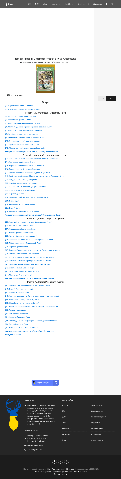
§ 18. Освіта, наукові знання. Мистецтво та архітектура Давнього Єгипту (35, 176)
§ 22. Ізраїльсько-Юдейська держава (20, 190)
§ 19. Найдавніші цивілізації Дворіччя (21, 180)
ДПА (64, 417)
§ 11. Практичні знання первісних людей (22, 144)
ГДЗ (63, 411)
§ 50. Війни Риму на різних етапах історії (22, 303)
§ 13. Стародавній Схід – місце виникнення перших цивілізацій (31, 158)
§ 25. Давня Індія (12, 201)
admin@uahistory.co (35, 445)
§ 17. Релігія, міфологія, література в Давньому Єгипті (27, 173)
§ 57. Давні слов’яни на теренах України (21, 328)
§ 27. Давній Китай (13, 208)
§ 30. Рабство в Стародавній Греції (19, 225)
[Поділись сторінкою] (106, 4)
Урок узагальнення (13, 335)
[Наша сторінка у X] (60, 461)
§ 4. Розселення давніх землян (18, 120)
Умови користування (42, 472)
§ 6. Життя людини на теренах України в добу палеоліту (28, 127)
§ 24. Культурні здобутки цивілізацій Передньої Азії (26, 197)
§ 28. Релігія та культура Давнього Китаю (22, 211)
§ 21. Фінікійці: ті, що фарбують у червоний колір (25, 187)
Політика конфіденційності (62, 472)
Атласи (65, 405)
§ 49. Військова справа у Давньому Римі (22, 299)
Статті (64, 440)
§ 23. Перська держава (14, 194)
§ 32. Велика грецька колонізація (19, 232)
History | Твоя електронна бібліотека (60, 469)
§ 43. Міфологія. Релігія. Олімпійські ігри (22, 271)
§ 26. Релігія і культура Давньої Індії (20, 204)
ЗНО (64, 423)
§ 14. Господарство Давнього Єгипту (20, 162)
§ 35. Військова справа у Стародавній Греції (23, 243)
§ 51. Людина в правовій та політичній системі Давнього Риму (31, 307)
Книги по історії (96, 405)
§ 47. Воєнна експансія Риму (17, 292)
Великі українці (96, 434)
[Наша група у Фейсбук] (54, 461)
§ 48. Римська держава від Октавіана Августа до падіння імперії (32, 296)
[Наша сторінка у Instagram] (66, 461)
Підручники (95, 423)
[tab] (45, 95)
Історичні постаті (97, 440)
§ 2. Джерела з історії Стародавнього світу (23, 109)
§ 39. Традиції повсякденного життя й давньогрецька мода (29, 257)
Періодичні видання (98, 417)
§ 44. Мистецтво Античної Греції (18, 275)
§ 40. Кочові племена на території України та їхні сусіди (28, 261)
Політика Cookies (80, 472)
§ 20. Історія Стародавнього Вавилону (21, 183)
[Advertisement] (45, 36)
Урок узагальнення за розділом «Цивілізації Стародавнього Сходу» (33, 215)
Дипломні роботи (60, 474)
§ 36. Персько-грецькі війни (16, 247)
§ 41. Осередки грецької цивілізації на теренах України (27, 264)
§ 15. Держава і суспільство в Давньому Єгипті (24, 166)
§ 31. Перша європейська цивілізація (20, 229)
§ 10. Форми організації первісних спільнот (23, 141)
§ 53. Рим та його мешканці (16, 314)
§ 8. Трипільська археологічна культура (21, 134)
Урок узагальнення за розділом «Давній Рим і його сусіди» (29, 331)
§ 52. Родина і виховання (15, 310)
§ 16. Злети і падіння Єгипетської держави (22, 169)
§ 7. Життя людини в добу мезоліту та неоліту (24, 130)
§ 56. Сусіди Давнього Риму (16, 324)
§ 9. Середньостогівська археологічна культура (24, 137)
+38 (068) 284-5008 (34, 450)
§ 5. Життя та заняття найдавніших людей (22, 123)
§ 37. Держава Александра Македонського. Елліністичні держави (32, 250)
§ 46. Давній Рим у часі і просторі (19, 289)
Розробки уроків (97, 428)
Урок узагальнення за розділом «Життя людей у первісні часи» (31, 152)
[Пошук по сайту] (112, 4)
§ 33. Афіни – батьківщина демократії (20, 236)
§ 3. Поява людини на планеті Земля (20, 116)
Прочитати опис (15, 95)
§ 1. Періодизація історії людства (19, 106)
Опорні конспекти (97, 411)
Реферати (66, 434)
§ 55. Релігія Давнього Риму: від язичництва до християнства (31, 321)
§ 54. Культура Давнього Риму (17, 317)
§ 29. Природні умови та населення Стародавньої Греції (28, 222)
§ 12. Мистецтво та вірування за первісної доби (25, 148)
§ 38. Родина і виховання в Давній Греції (22, 254)
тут (70, 62)
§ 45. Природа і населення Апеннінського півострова (27, 285)
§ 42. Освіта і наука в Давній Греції (19, 268)
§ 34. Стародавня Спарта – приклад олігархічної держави (29, 240)
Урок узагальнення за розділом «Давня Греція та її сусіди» (29, 278)
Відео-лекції (66, 428)
